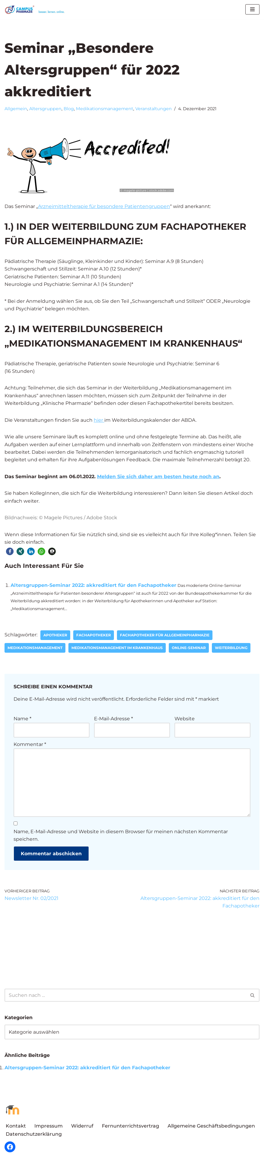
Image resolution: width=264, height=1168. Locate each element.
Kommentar (30, 746)
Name (22, 720)
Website (184, 720)
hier (99, 421)
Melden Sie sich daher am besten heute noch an (158, 477)
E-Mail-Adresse (113, 720)
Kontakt (16, 1128)
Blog (69, 108)
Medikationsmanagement (104, 108)
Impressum (48, 1128)
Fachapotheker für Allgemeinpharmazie (165, 636)
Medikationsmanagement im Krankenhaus (117, 649)
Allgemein (16, 108)
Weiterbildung (231, 649)
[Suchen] (125, 996)
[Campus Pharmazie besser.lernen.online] (36, 9)
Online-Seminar (189, 649)
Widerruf (82, 1128)
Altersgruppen (45, 108)
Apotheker (56, 636)
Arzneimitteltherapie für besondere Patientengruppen (104, 207)
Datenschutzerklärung (34, 1136)
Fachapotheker (94, 636)
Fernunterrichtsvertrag (130, 1128)
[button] (10, 552)
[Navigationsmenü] (252, 9)
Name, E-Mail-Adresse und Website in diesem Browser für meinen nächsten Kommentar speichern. (121, 837)
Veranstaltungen (153, 108)
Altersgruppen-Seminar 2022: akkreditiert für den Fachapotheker (93, 586)
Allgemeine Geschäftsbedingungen (211, 1128)
